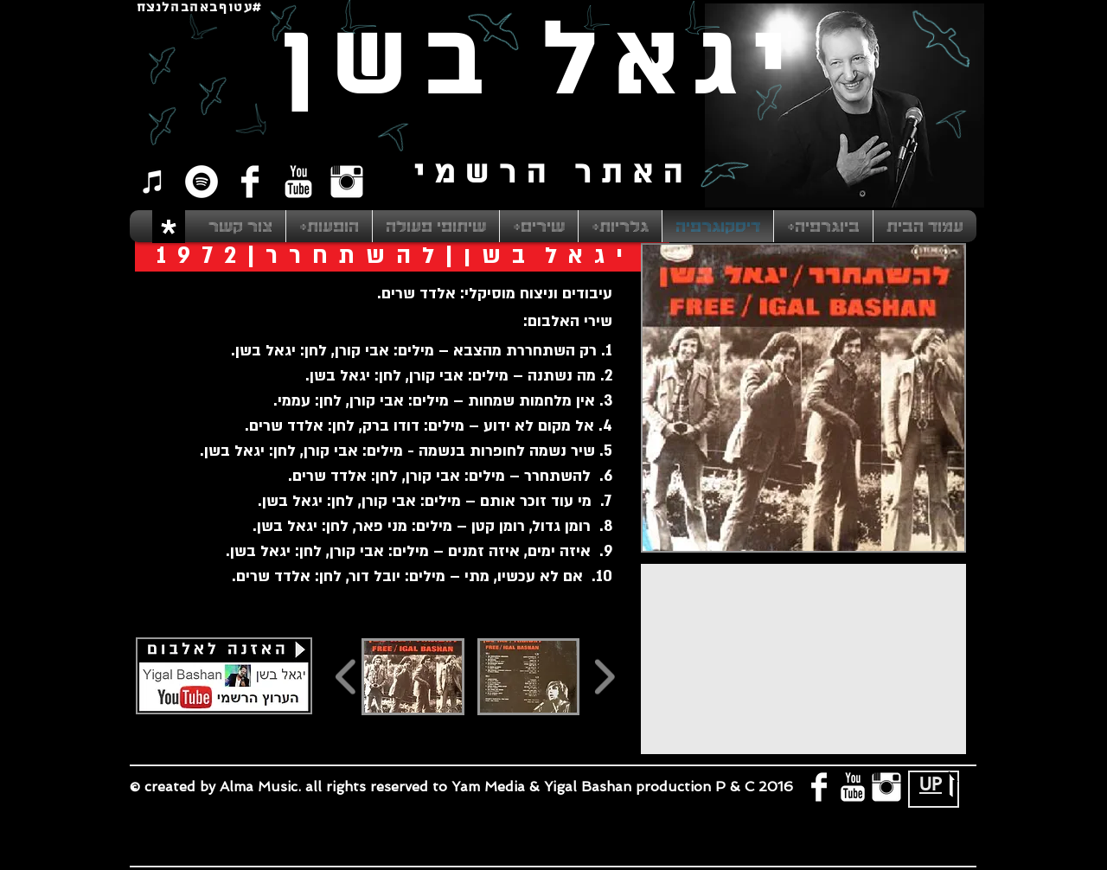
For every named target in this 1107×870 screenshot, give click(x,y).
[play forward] (604, 677)
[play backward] (346, 677)
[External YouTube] (803, 659)
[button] (413, 676)
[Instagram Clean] (346, 181)
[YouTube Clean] (298, 181)
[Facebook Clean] (250, 181)
